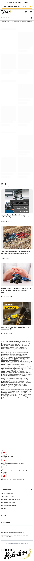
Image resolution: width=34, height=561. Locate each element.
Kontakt (3, 508)
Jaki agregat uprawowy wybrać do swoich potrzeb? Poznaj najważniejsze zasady (15, 252)
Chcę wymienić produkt (8, 505)
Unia (23, 358)
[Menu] (31, 12)
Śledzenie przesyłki (7, 496)
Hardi (16, 360)
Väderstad (12, 360)
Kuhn (27, 358)
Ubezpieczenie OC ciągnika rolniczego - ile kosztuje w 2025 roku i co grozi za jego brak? (16, 290)
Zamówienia (6, 489)
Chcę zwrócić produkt (8, 502)
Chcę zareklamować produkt (10, 499)
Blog (3, 184)
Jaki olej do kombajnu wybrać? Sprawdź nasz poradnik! (15, 328)
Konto (3, 516)
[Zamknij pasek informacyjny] (30, 7)
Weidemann (4, 360)
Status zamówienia (7, 493)
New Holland (14, 358)
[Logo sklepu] (6, 12)
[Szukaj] (31, 17)
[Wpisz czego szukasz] (17, 18)
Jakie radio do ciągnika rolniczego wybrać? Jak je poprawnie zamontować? (15, 216)
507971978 (4, 532)
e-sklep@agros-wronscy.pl (16, 532)
